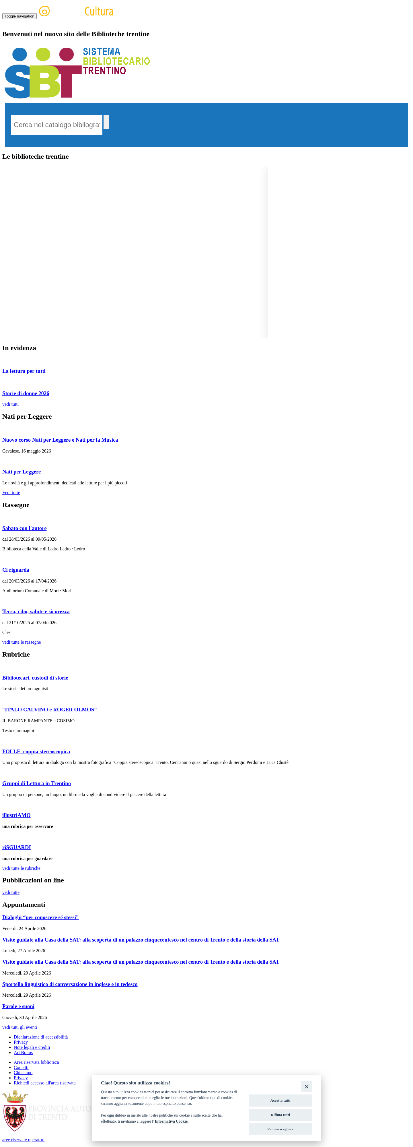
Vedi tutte (11, 492)
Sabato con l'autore (24, 528)
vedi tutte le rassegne (21, 642)
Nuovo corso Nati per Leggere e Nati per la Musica (60, 440)
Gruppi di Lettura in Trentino (36, 783)
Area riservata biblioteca (36, 1062)
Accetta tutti (280, 1100)
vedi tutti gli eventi (19, 1027)
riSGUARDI (16, 847)
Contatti (21, 1067)
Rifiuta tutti (280, 1115)
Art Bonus (23, 1052)
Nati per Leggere (21, 472)
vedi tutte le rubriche (21, 868)
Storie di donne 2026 (25, 393)
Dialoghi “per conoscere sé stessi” (40, 917)
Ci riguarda (15, 570)
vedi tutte (11, 892)
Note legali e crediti (32, 1047)
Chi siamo (23, 1072)
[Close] (306, 1086)
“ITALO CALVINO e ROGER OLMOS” (49, 710)
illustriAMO (16, 815)
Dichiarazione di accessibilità (41, 1037)
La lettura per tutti (24, 371)
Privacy (21, 1042)
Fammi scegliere (280, 1129)
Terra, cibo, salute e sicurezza (36, 611)
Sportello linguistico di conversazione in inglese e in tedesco (70, 984)
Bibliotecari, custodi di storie (35, 678)
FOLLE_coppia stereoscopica (36, 751)
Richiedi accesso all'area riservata (45, 1082)
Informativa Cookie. (172, 1121)
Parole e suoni (18, 1006)
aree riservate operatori (23, 1139)
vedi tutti (10, 404)
